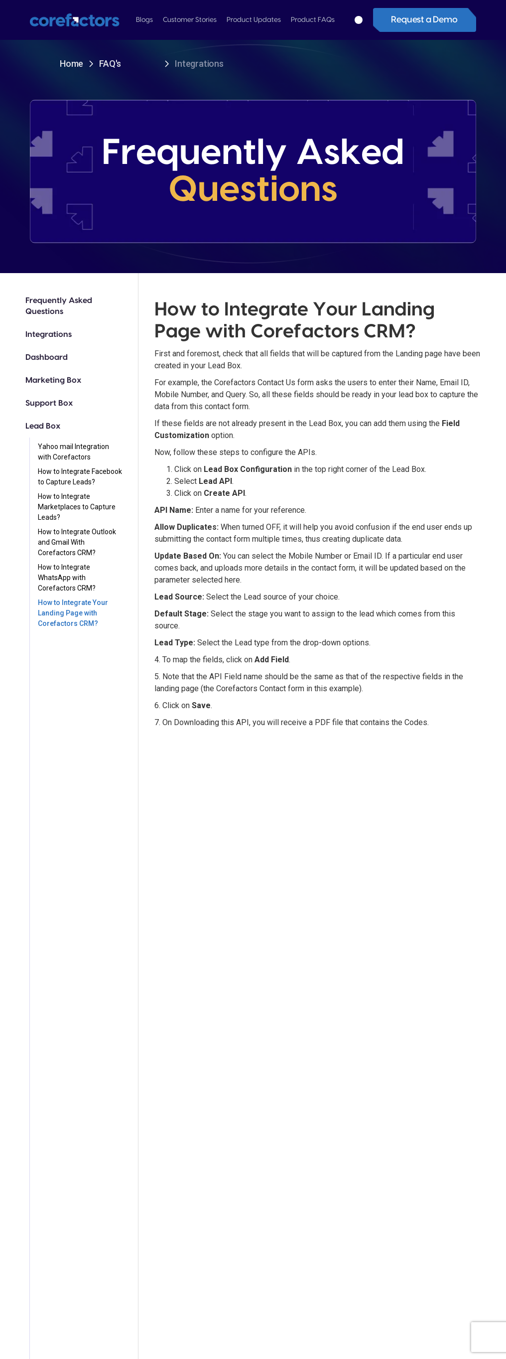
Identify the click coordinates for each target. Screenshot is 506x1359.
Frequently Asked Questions (58, 306)
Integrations (48, 334)
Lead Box (42, 426)
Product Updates (254, 19)
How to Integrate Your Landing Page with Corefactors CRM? (73, 613)
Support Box (49, 403)
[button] (144, 20)
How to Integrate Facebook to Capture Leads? (80, 476)
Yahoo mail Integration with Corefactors (73, 452)
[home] (78, 19)
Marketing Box (53, 380)
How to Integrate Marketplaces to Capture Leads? (77, 506)
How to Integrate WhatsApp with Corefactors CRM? (67, 577)
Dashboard (46, 357)
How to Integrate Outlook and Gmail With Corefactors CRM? (77, 542)
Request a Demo (424, 19)
